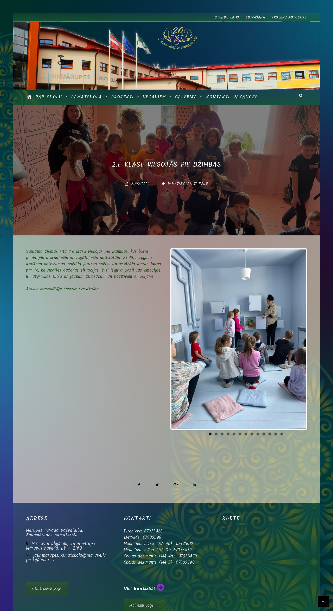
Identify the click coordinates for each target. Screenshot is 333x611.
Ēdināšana (255, 17)
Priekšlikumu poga (46, 573)
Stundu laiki (227, 17)
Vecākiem (154, 96)
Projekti (122, 96)
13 (281, 389)
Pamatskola (86, 96)
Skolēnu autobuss (289, 17)
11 (269, 389)
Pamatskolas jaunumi (188, 184)
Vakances (245, 96)
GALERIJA (186, 96)
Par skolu (48, 96)
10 (263, 389)
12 (275, 389)
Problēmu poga (141, 590)
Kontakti (218, 96)
